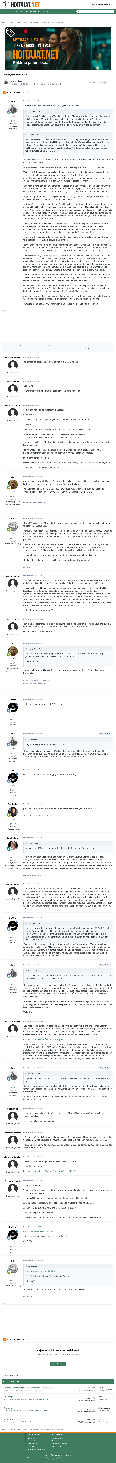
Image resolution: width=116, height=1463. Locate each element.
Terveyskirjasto (33, 1443)
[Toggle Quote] (26, 111)
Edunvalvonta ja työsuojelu (49, 84)
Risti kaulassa (9, 1408)
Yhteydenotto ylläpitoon (59, 1443)
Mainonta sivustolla (57, 1441)
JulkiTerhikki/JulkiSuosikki (36, 1449)
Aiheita (19, 11)
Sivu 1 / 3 (31, 93)
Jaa (92, 83)
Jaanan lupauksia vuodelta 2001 (38, 1231)
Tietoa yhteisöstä (57, 1438)
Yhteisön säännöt (57, 1446)
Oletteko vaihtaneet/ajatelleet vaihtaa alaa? (22, 1388)
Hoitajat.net (8, 11)
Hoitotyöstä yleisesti (37, 1390)
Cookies (69, 1455)
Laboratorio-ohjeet (34, 1446)
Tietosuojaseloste (57, 1455)
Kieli (47, 1455)
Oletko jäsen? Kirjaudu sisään (102, 4)
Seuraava (17, 93)
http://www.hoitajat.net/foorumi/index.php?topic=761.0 (49, 1039)
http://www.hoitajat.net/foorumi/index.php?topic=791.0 (49, 1171)
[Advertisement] (58, 327)
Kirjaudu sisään (58, 1364)
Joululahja (8, 1397)
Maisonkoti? (9, 1419)
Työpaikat (46, 11)
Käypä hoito (32, 1441)
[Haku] (87, 11)
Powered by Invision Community (58, 1460)
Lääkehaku (31, 1438)
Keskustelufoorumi (32, 12)
